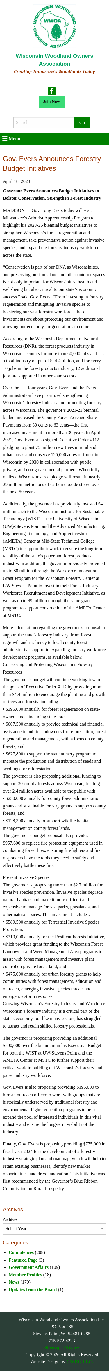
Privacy (71, 1347)
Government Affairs (29, 1267)
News (14, 1282)
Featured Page (23, 1259)
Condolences (21, 1252)
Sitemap (52, 1347)
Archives (10, 1219)
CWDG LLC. (80, 1361)
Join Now (51, 101)
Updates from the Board (33, 1289)
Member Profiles (25, 1274)
